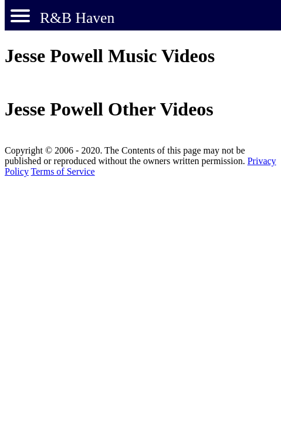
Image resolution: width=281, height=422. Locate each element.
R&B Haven (77, 17)
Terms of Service (63, 171)
